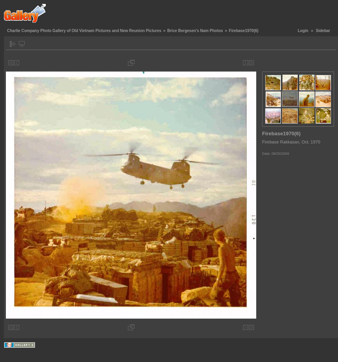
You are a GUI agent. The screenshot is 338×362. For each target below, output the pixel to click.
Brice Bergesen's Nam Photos (195, 31)
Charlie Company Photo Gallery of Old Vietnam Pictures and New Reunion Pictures (84, 31)
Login (303, 31)
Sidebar (323, 31)
